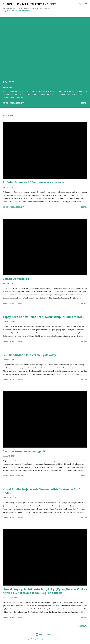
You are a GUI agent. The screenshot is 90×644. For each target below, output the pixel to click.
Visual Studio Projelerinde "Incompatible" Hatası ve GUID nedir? (41, 491)
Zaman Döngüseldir (16, 279)
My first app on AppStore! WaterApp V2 (17, 11)
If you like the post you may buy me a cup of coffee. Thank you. (45, 639)
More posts (82, 626)
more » (84, 103)
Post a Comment (17, 103)
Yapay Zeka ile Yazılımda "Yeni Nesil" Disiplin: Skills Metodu (43, 317)
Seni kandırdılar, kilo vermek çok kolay (29, 355)
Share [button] (5, 103)
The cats (8, 82)
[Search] (80, 4)
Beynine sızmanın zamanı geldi (24, 451)
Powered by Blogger (45, 634)
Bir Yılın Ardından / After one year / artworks (33, 182)
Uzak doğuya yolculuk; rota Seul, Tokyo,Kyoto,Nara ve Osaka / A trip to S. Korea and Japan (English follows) (45, 591)
